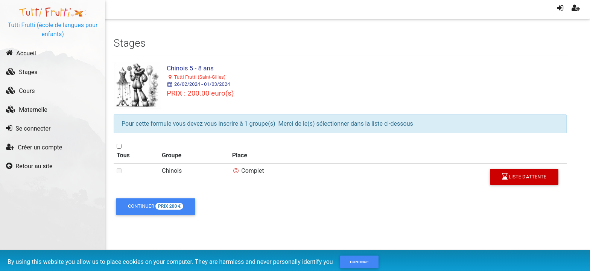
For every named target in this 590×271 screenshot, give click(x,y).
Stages (21, 72)
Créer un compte (34, 147)
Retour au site (29, 166)
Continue (359, 262)
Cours (20, 90)
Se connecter (28, 128)
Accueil (21, 53)
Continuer (155, 206)
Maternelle (26, 109)
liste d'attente (524, 177)
